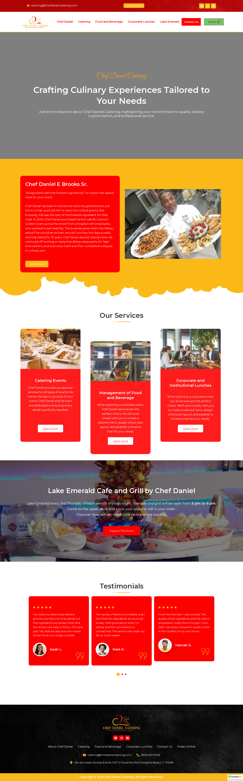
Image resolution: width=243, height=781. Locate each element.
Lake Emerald (169, 21)
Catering (84, 21)
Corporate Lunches (141, 21)
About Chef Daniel (60, 746)
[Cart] (214, 21)
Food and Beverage (109, 21)
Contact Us (191, 21)
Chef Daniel (65, 21)
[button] (118, 684)
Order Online (186, 746)
